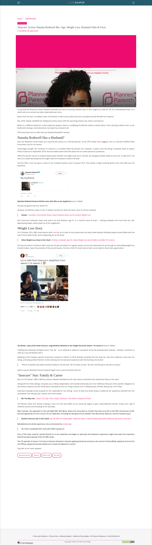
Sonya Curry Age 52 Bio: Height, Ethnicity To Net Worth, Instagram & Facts (63, 398)
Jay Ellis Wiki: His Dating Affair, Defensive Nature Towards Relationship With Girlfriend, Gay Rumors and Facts (90, 418)
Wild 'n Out (46, 455)
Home (19, 19)
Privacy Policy (53, 536)
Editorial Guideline (65, 536)
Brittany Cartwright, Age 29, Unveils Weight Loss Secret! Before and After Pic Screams (83, 240)
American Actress (24, 455)
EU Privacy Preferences (98, 536)
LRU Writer (22, 31)
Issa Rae (56, 232)
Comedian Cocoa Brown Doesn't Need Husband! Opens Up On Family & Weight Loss (59, 215)
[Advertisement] (76, 50)
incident (65, 424)
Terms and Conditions (40, 536)
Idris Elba (57, 455)
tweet (98, 142)
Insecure (36, 455)
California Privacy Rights (81, 536)
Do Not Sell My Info (113, 536)
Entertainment (30, 19)
